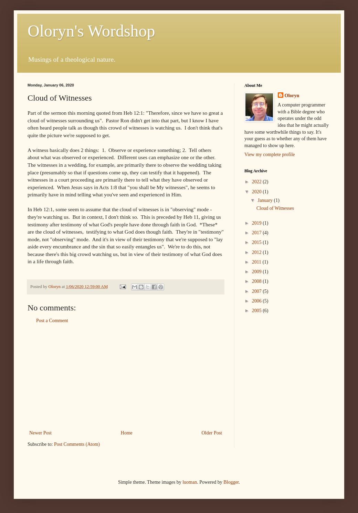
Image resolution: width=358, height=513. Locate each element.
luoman (189, 482)
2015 (257, 242)
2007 (257, 291)
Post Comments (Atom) (77, 444)
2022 (257, 181)
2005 (257, 310)
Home (127, 432)
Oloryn (292, 95)
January (265, 200)
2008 (257, 281)
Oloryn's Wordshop (91, 31)
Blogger (231, 482)
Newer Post (40, 432)
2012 (257, 252)
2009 (257, 271)
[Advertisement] (125, 377)
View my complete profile (269, 154)
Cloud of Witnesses (275, 208)
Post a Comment (52, 320)
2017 (257, 232)
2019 (257, 223)
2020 (257, 191)
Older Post (212, 432)
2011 (257, 262)
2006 (257, 301)
